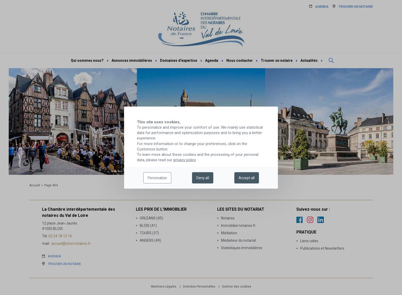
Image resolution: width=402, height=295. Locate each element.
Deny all (202, 178)
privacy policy (184, 160)
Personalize (157, 178)
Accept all (247, 178)
